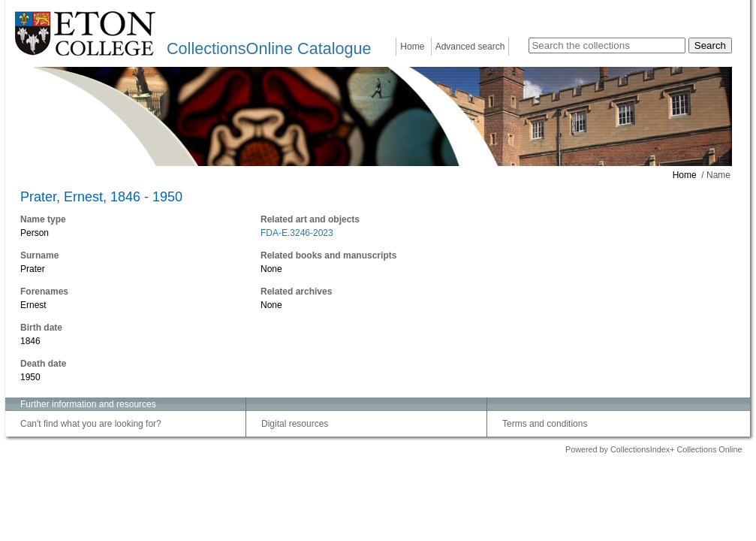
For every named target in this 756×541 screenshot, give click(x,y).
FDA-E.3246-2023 (297, 233)
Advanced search (470, 46)
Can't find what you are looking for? (90, 424)
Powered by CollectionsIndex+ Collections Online (653, 449)
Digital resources (294, 424)
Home (412, 46)
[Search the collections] (607, 45)
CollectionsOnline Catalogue (269, 48)
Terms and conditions (544, 424)
